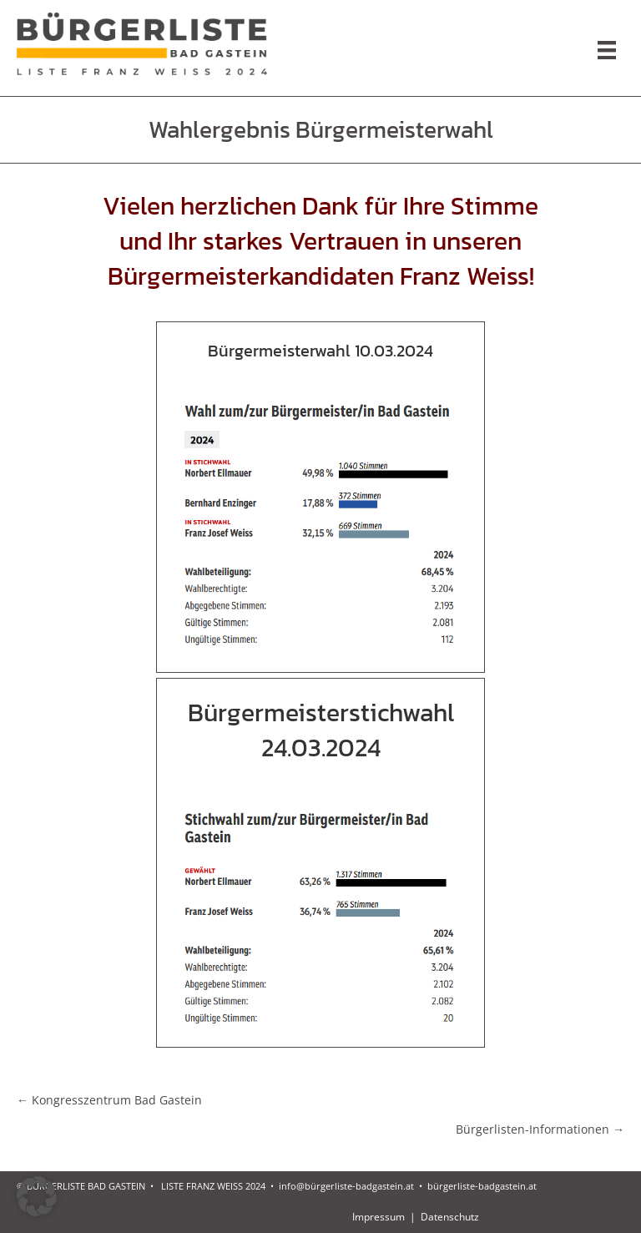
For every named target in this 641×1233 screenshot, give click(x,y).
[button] (36, 1196)
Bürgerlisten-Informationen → (540, 1129)
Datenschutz (450, 1217)
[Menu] (606, 50)
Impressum (379, 1217)
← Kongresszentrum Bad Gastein (109, 1100)
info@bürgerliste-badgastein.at (346, 1186)
